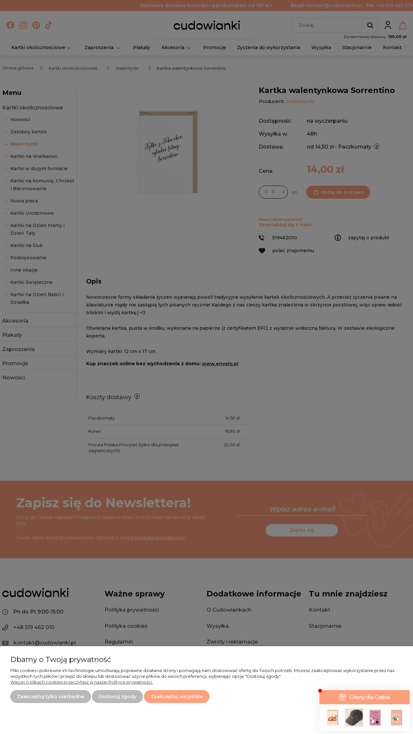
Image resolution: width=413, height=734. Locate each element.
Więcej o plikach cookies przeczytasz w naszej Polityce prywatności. (81, 682)
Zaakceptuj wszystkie (177, 696)
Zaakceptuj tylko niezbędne (50, 696)
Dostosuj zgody (117, 696)
